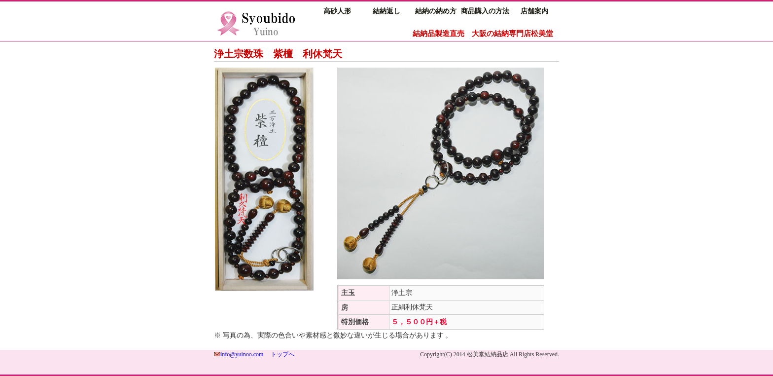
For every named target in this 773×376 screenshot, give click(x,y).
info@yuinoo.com (241, 354)
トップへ (282, 354)
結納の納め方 (436, 11)
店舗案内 (534, 11)
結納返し (386, 11)
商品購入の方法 (485, 11)
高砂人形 (337, 11)
